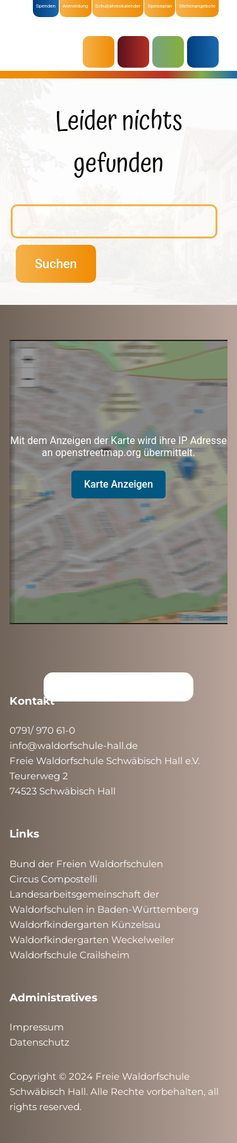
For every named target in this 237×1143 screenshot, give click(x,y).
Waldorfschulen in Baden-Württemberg (103, 909)
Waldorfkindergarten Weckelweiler (91, 940)
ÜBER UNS (206, 52)
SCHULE (171, 52)
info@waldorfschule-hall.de (73, 745)
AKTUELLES (101, 52)
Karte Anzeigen (118, 484)
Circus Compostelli (53, 879)
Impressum (36, 1027)
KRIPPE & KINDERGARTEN (136, 52)
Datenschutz (39, 1042)
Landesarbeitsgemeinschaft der (84, 894)
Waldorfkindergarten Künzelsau (85, 924)
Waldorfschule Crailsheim (69, 955)
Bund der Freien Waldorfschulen (86, 864)
